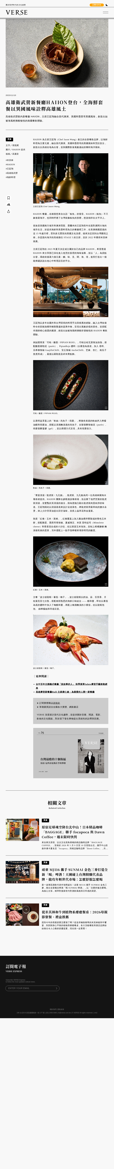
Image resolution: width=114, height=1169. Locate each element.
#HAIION (10, 164)
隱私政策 (61, 1009)
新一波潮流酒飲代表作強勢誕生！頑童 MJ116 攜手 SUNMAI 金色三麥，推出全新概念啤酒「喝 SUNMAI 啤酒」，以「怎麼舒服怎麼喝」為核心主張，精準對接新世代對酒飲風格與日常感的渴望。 (75, 888)
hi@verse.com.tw (64, 1013)
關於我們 (53, 1009)
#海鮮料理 (11, 177)
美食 (9, 139)
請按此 (56, 703)
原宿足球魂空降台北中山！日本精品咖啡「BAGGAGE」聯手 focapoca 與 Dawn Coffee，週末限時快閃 (73, 832)
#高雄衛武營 (12, 173)
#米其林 (10, 160)
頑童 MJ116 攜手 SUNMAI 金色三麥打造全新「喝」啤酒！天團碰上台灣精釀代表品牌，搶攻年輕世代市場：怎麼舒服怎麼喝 (75, 874)
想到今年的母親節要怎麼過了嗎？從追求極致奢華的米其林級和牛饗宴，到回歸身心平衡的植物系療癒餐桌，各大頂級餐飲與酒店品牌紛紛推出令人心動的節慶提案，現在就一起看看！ (74, 925)
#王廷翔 (10, 169)
